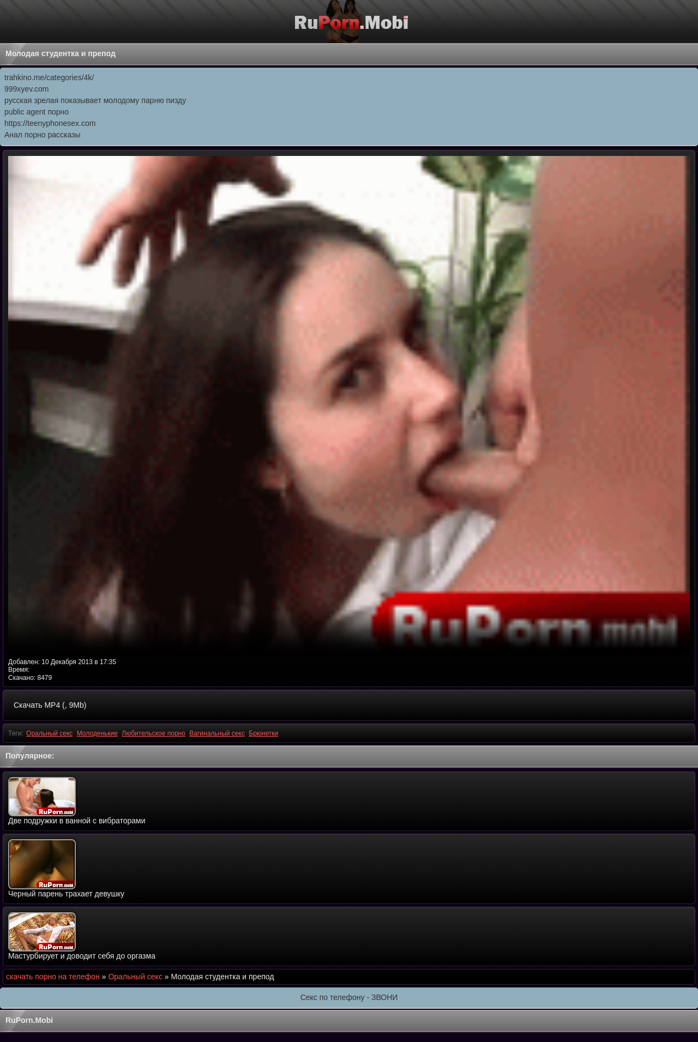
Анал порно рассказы (42, 134)
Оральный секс (49, 733)
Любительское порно (153, 733)
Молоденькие (97, 733)
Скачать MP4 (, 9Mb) (50, 705)
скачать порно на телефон (53, 976)
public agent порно (36, 111)
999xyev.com (26, 89)
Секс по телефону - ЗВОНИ (349, 997)
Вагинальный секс (217, 733)
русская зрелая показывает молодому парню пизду (95, 100)
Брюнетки (263, 733)
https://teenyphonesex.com (49, 123)
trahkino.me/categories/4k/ (49, 77)
